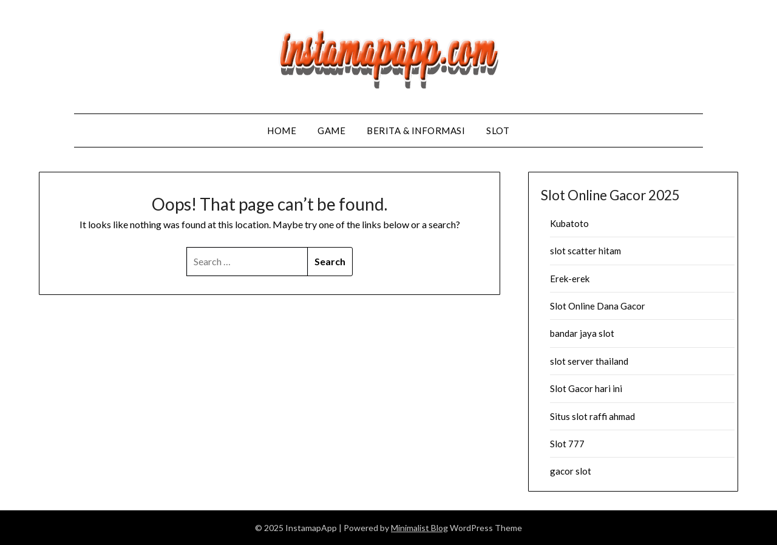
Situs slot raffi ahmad (592, 416)
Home (281, 130)
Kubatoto (569, 223)
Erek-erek (569, 278)
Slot (497, 130)
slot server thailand (589, 361)
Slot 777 (567, 443)
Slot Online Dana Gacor (597, 305)
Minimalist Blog (419, 528)
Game (331, 130)
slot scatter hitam (585, 250)
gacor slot (570, 470)
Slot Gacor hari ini (586, 388)
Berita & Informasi (416, 130)
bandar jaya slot (582, 333)
